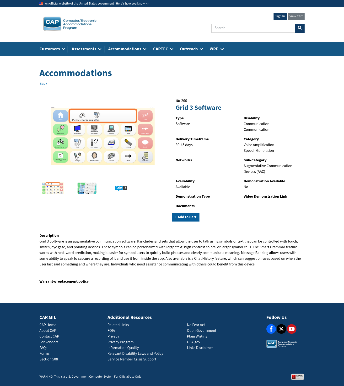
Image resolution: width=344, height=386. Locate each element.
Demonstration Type (193, 196)
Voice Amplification (259, 145)
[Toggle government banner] (132, 3)
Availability (185, 181)
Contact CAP (49, 336)
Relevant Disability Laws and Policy (135, 353)
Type (180, 118)
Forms (44, 353)
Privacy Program (121, 342)
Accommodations (75, 73)
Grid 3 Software (198, 108)
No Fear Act (196, 325)
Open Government (201, 330)
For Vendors (49, 342)
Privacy (113, 336)
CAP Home (47, 325)
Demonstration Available (264, 181)
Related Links (118, 325)
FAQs (43, 347)
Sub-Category (255, 160)
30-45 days (184, 145)
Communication (256, 124)
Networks (184, 160)
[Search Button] (300, 28)
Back (43, 83)
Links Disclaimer (200, 347)
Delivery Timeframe (192, 139)
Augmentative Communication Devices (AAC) (268, 169)
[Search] (253, 28)
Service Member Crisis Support (132, 359)
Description (49, 235)
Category (251, 139)
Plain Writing (197, 336)
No (246, 187)
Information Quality (123, 347)
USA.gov (193, 342)
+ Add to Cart (186, 217)
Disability (252, 118)
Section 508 (48, 359)
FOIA (111, 330)
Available (183, 187)
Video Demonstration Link (265, 196)
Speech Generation (259, 150)
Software (183, 124)
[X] (281, 329)
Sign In (280, 16)
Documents (185, 206)
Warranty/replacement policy (64, 281)
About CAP (47, 330)
